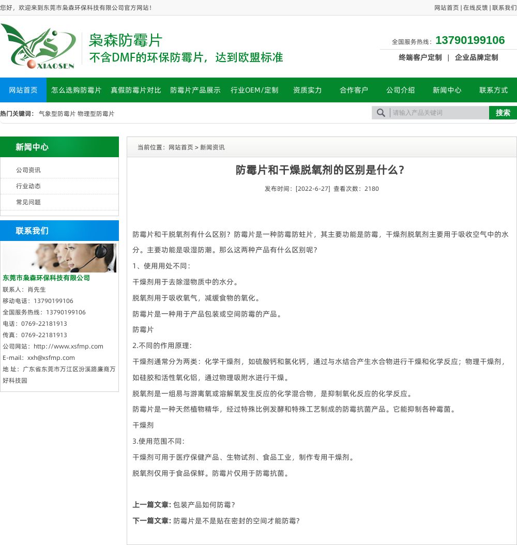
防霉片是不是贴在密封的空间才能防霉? (236, 521)
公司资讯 (28, 169)
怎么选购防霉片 (76, 90)
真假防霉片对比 (136, 90)
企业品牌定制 (476, 57)
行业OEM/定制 (255, 90)
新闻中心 (447, 90)
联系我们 (504, 7)
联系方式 (493, 90)
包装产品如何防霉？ (205, 504)
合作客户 (354, 90)
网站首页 (446, 7)
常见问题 (28, 202)
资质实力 (307, 90)
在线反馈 (475, 7)
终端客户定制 (420, 57)
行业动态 (28, 185)
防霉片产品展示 (195, 90)
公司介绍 (400, 90)
